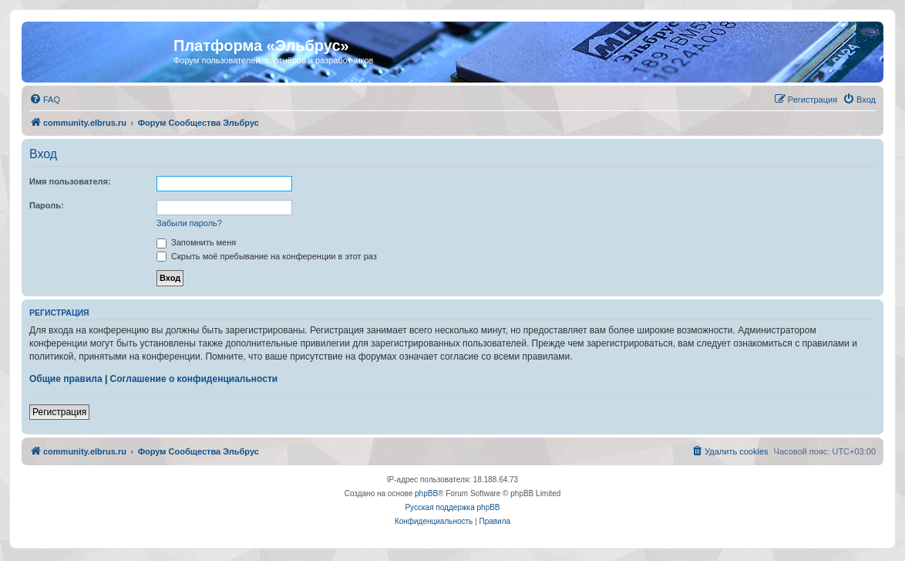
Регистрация (59, 412)
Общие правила (66, 378)
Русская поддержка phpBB (452, 507)
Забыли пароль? (189, 223)
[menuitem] (44, 99)
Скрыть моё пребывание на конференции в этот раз (266, 256)
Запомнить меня (196, 242)
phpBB (426, 493)
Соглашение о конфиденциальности (194, 378)
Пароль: (46, 205)
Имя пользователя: (70, 181)
